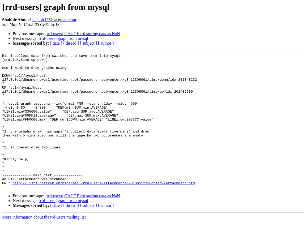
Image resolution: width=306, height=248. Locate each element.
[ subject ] (88, 43)
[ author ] (106, 43)
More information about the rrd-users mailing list (44, 243)
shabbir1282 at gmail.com (54, 20)
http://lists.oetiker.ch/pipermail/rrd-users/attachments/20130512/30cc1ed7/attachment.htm (103, 209)
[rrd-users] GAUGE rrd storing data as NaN (82, 33)
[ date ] (56, 43)
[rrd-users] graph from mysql (63, 38)
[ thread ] (71, 43)
